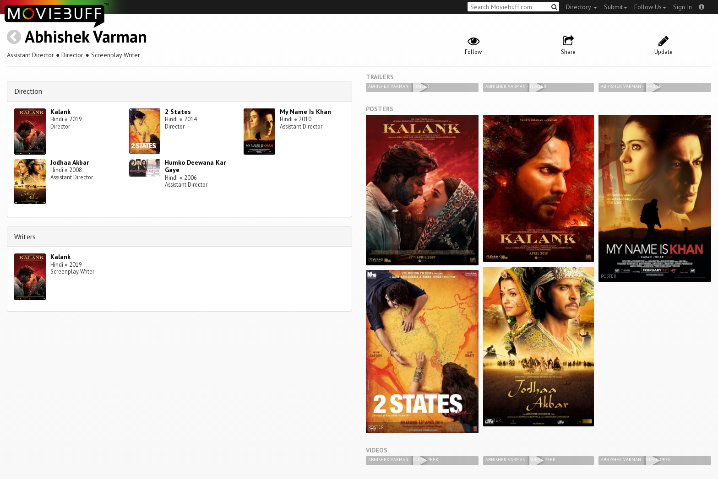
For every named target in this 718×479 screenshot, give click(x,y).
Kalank (60, 112)
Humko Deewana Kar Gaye (195, 166)
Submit (615, 7)
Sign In (682, 7)
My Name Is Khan (305, 112)
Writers (25, 236)
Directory (581, 7)
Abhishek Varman (86, 36)
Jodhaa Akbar (69, 162)
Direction (28, 91)
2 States (178, 112)
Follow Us (650, 7)
